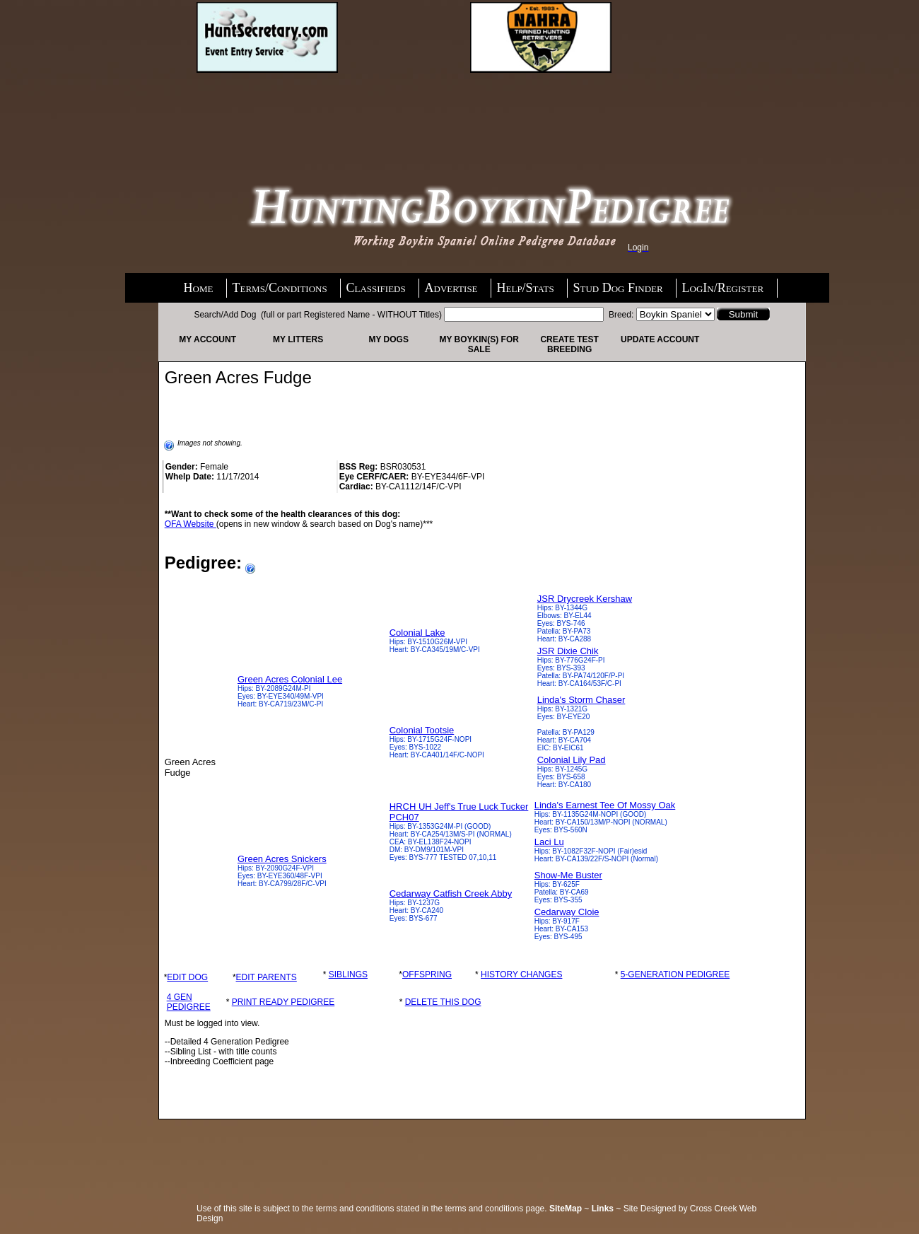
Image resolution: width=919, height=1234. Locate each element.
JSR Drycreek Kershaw (584, 598)
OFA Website (190, 524)
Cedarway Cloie (566, 912)
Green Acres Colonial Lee (290, 679)
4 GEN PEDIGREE (189, 1002)
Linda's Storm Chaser (581, 699)
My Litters (298, 339)
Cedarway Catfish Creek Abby (451, 893)
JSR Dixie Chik (568, 651)
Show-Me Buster (568, 875)
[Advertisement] (310, 111)
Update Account (660, 339)
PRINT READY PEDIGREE (283, 1002)
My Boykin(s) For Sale (478, 344)
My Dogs (388, 339)
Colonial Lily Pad (571, 760)
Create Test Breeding (569, 344)
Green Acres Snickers (282, 859)
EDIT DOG (187, 977)
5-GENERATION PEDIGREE (675, 974)
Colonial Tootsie (422, 730)
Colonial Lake (417, 632)
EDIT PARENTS (266, 977)
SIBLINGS (348, 974)
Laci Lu (549, 842)
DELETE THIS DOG (443, 1002)
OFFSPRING (427, 974)
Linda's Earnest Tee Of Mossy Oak (605, 805)
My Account (207, 339)
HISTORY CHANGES (521, 974)
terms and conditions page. (496, 1208)
